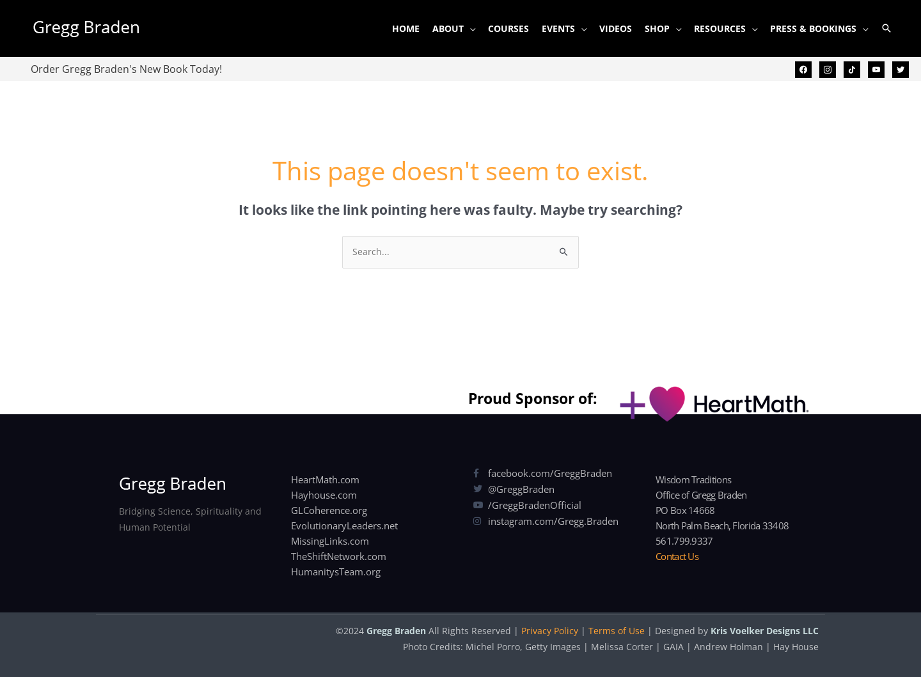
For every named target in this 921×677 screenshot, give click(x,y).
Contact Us (677, 556)
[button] (886, 28)
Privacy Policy (549, 631)
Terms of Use (616, 631)
